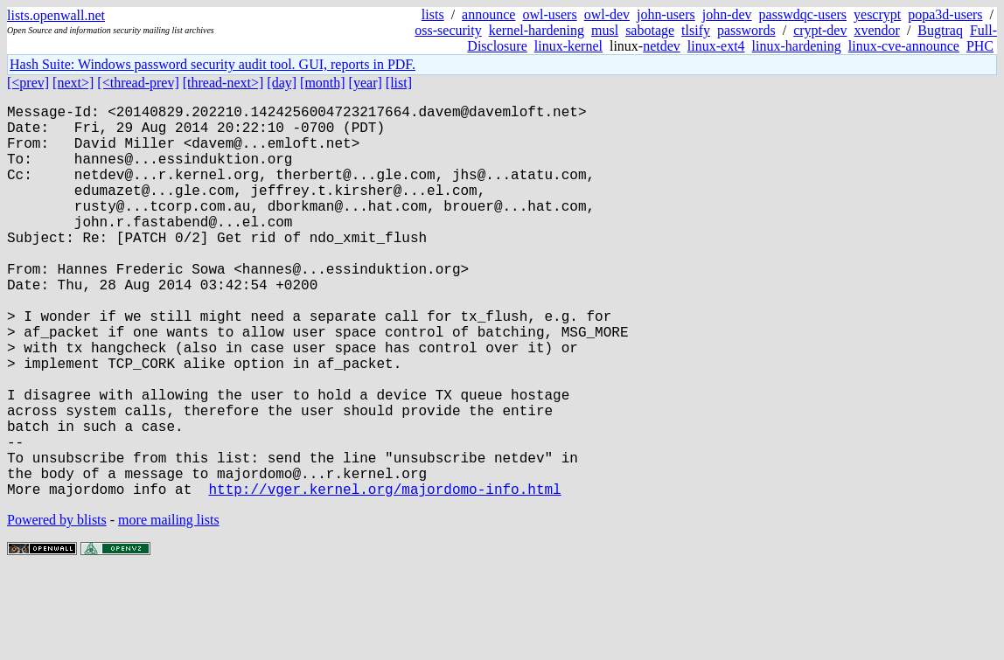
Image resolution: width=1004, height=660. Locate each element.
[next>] (73, 82)
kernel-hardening (536, 30)
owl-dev (607, 14)
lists (433, 14)
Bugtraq (940, 30)
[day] (281, 82)
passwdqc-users (803, 14)
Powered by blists (57, 607)
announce (488, 14)
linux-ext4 (716, 45)
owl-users (549, 14)
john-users (666, 14)
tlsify (695, 30)
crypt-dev (820, 30)
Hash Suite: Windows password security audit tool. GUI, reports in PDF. (212, 64)
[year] (365, 82)
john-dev (727, 14)
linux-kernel (568, 45)
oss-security (448, 30)
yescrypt (877, 14)
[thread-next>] (223, 82)
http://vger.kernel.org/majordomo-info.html (384, 576)
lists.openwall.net (56, 15)
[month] (322, 82)
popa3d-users (945, 14)
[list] (399, 82)
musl (604, 30)
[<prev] (28, 82)
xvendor (876, 30)
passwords (746, 30)
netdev (661, 45)
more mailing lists (169, 607)
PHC (980, 45)
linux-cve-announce (903, 45)
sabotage (649, 30)
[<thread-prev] (137, 82)
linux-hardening (796, 45)
